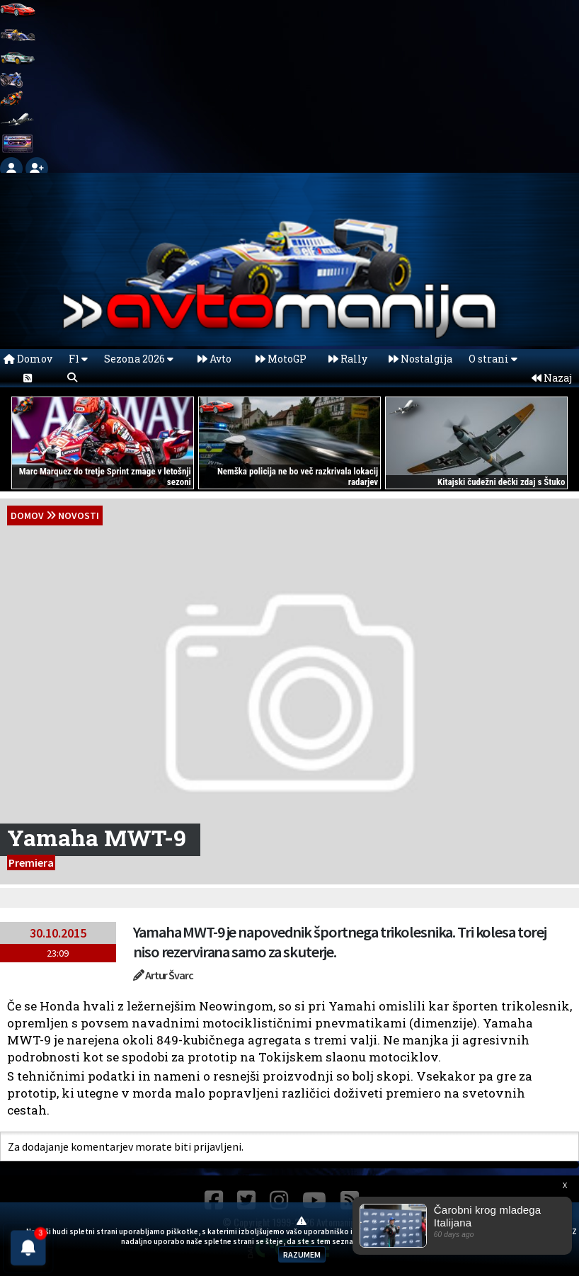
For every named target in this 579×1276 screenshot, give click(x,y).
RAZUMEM (302, 1254)
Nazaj (552, 377)
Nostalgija (420, 358)
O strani (493, 358)
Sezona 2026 (138, 358)
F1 (78, 358)
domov (27, 515)
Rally (347, 358)
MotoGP (281, 358)
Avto (214, 358)
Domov (28, 358)
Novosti (78, 515)
